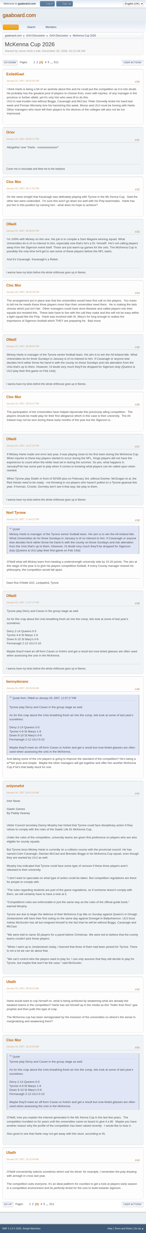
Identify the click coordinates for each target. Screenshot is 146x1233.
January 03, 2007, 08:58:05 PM (22, 230)
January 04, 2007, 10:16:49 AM (22, 1159)
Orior (10, 132)
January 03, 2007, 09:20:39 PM (22, 292)
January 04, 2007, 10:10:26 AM (22, 1046)
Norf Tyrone (16, 512)
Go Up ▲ (139, 1228)
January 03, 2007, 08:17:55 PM (22, 188)
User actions (132, 62)
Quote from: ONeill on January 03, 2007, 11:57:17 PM (44, 698)
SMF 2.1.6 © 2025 (11, 1228)
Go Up (8, 1204)
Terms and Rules (123, 1228)
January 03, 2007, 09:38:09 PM (22, 346)
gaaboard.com (19, 15)
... (52, 62)
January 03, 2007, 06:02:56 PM (22, 80)
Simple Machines (31, 1228)
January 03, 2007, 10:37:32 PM (22, 445)
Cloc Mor (13, 182)
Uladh (11, 982)
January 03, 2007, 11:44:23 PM (22, 519)
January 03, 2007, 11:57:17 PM (22, 602)
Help (110, 1228)
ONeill (11, 224)
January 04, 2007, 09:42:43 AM (22, 792)
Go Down (10, 62)
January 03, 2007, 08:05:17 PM (22, 139)
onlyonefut (15, 786)
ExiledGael (15, 74)
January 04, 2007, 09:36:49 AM (22, 688)
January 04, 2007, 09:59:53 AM (22, 988)
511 (56, 62)
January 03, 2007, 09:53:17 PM (22, 403)
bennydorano (17, 681)
